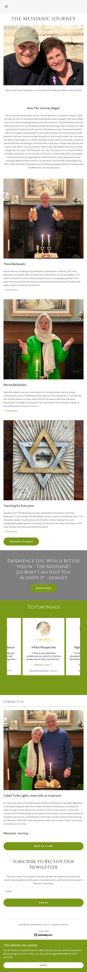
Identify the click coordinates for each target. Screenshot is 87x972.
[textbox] (43, 891)
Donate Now (43, 588)
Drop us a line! (43, 846)
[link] (43, 19)
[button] (6, 6)
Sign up (43, 902)
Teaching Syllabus (21, 541)
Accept (43, 965)
